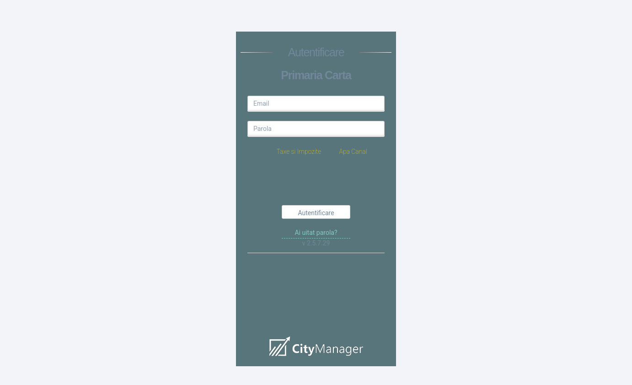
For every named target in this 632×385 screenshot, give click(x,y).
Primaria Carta (316, 75)
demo (316, 296)
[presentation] (316, 182)
